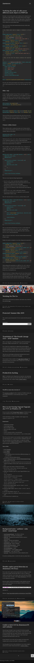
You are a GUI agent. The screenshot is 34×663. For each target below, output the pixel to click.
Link (4, 401)
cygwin (10, 501)
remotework (19, 306)
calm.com (6, 540)
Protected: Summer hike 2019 (13, 313)
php (13, 283)
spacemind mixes (7, 549)
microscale (6, 552)
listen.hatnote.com (7, 543)
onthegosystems (12, 306)
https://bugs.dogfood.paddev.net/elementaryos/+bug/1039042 (19, 593)
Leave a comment (24, 283)
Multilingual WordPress (4, 660)
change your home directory (16, 441)
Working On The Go (10, 296)
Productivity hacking (10, 373)
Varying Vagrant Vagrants (18, 412)
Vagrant (8, 451)
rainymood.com (7, 535)
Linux (16, 598)
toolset (23, 306)
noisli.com (6, 537)
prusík (13, 367)
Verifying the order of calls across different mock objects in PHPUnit (15, 12)
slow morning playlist (8, 548)
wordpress (26, 306)
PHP (16, 306)
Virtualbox (9, 449)
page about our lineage (23, 359)
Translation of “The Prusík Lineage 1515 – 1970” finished (15, 337)
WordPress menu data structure (11, 389)
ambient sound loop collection (10, 545)
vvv (15, 501)
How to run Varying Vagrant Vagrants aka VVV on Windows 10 (16, 408)
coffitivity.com (7, 541)
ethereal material (7, 546)
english (10, 367)
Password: (17, 323)
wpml (30, 306)
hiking (12, 331)
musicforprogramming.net (9, 534)
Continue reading (23, 379)
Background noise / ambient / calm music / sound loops (15, 530)
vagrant (13, 501)
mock (11, 283)
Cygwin (8, 452)
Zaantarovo (6, 3)
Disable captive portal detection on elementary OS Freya (15, 568)
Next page (32, 655)
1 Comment (11, 384)
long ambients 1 (7, 551)
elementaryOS (11, 598)
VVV (13, 427)
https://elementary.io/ (22, 576)
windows (18, 501)
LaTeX (20, 355)
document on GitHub (9, 393)
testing (18, 283)
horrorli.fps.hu (7, 538)
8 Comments (6, 652)
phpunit (15, 283)
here (9, 301)
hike (10, 331)
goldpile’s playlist (18, 549)
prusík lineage (16, 367)
